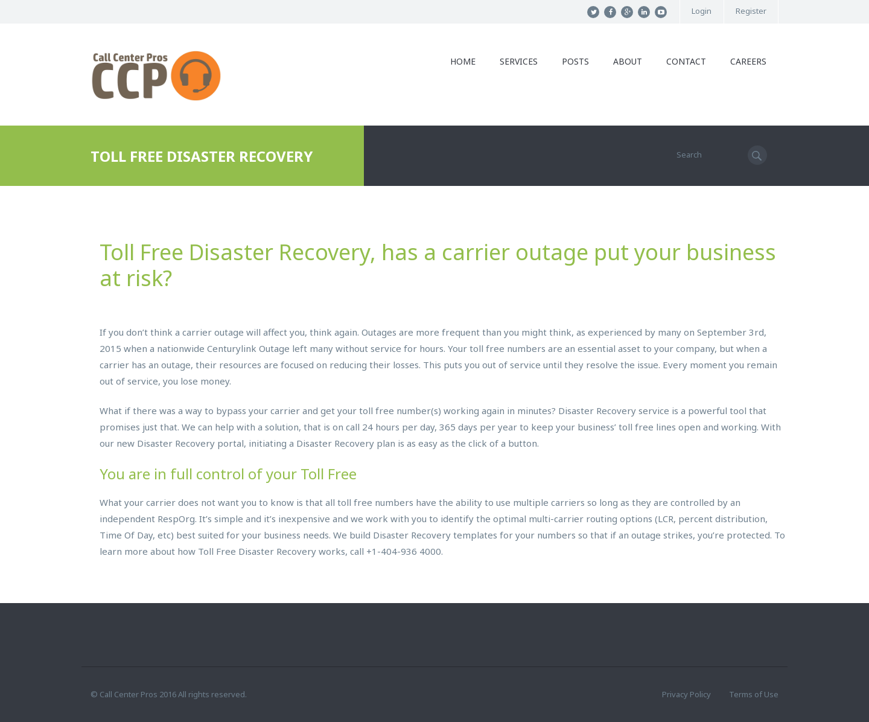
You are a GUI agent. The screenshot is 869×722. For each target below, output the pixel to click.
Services (519, 61)
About (627, 61)
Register (751, 11)
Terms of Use (753, 694)
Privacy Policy (686, 694)
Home (463, 61)
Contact (686, 61)
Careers (748, 61)
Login (701, 11)
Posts (575, 61)
